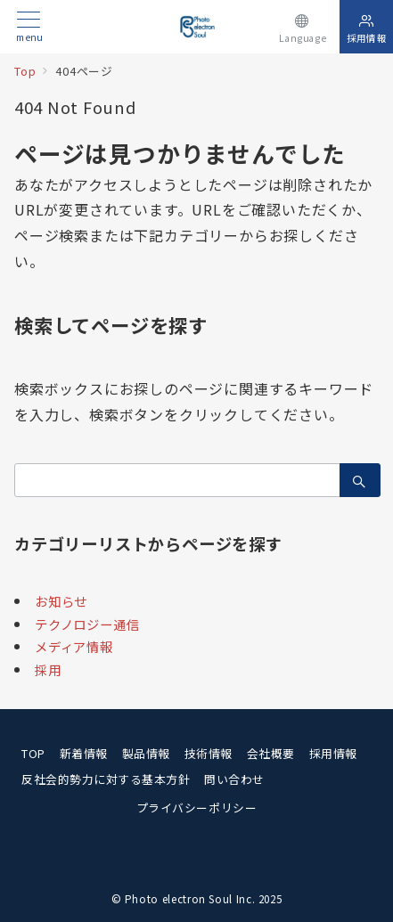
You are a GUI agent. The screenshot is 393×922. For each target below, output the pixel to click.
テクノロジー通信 (87, 624)
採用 (48, 669)
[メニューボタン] (29, 27)
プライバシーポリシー (196, 807)
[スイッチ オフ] (302, 26)
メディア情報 (74, 646)
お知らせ (61, 601)
